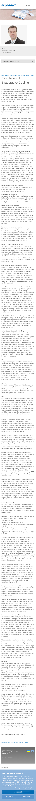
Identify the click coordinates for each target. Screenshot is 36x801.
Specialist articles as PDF (18, 61)
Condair (8, 5)
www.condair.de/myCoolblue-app (23, 354)
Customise (26, 797)
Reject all (9, 797)
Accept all (18, 792)
